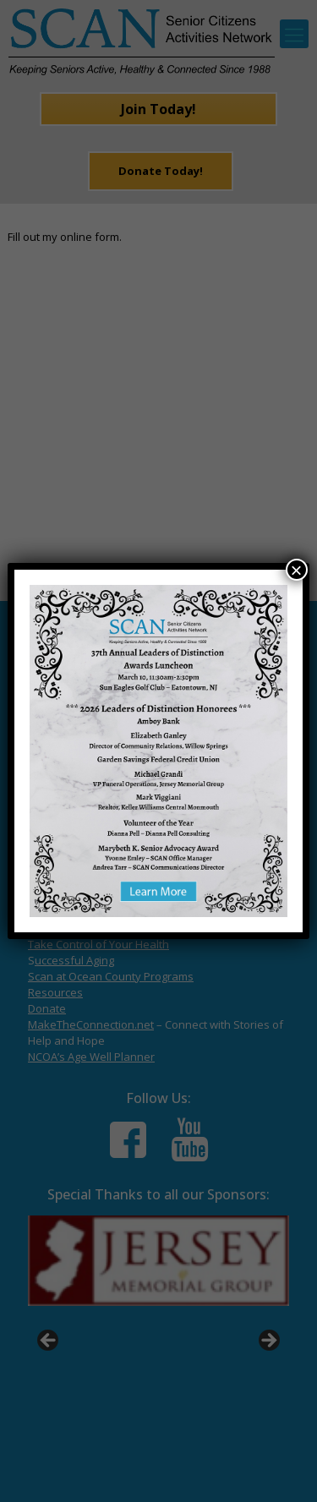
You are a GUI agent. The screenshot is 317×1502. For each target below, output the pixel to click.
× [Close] (297, 570)
